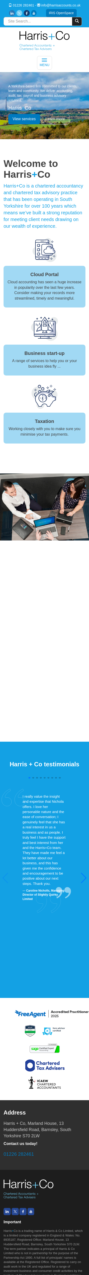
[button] (83, 878)
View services (24, 119)
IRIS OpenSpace (61, 13)
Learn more (55, 119)
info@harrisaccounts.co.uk (60, 5)
